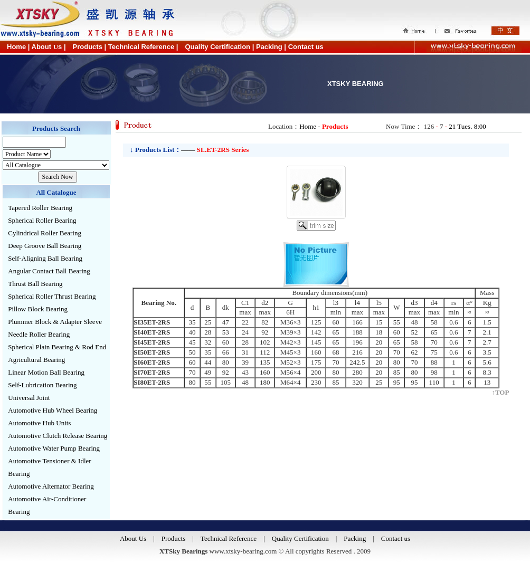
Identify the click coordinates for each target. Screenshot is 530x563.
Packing (355, 538)
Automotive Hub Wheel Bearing (52, 410)
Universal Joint (29, 398)
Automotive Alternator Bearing (50, 486)
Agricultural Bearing (36, 360)
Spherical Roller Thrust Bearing (52, 296)
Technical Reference (229, 538)
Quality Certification (300, 538)
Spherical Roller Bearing (42, 220)
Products (174, 538)
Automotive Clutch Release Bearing (57, 436)
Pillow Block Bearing (38, 309)
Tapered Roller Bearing (40, 208)
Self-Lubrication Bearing (42, 385)
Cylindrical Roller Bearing (44, 233)
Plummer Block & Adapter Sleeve (55, 322)
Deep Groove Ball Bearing (44, 246)
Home (307, 126)
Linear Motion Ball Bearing (46, 372)
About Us (133, 538)
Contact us (395, 538)
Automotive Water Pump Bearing (54, 448)
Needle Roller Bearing (39, 334)
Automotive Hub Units (39, 423)
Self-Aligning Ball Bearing (45, 258)
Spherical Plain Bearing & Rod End (57, 347)
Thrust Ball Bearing (35, 284)
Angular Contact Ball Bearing (49, 271)
